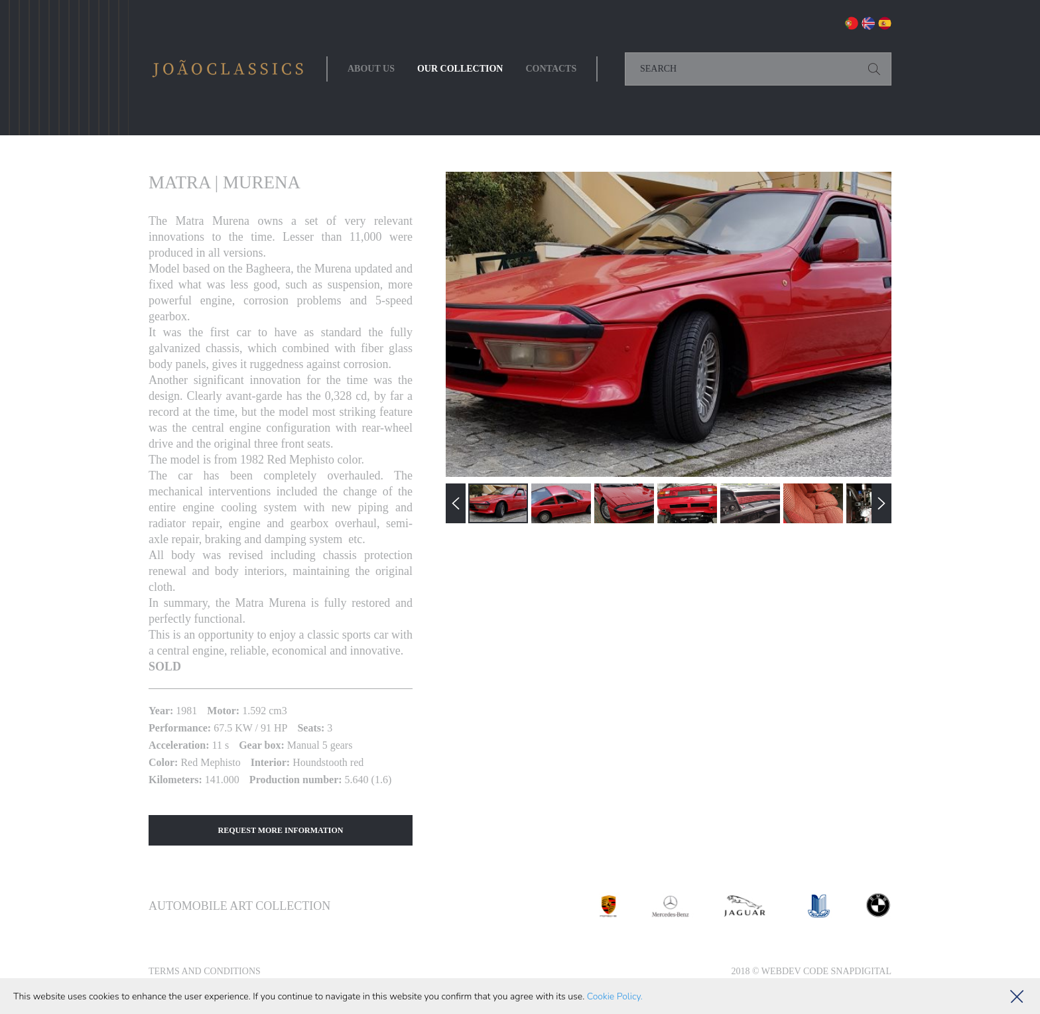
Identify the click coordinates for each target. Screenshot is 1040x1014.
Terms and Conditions (205, 971)
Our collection (460, 69)
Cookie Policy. (615, 996)
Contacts (550, 69)
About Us (371, 69)
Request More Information (281, 830)
